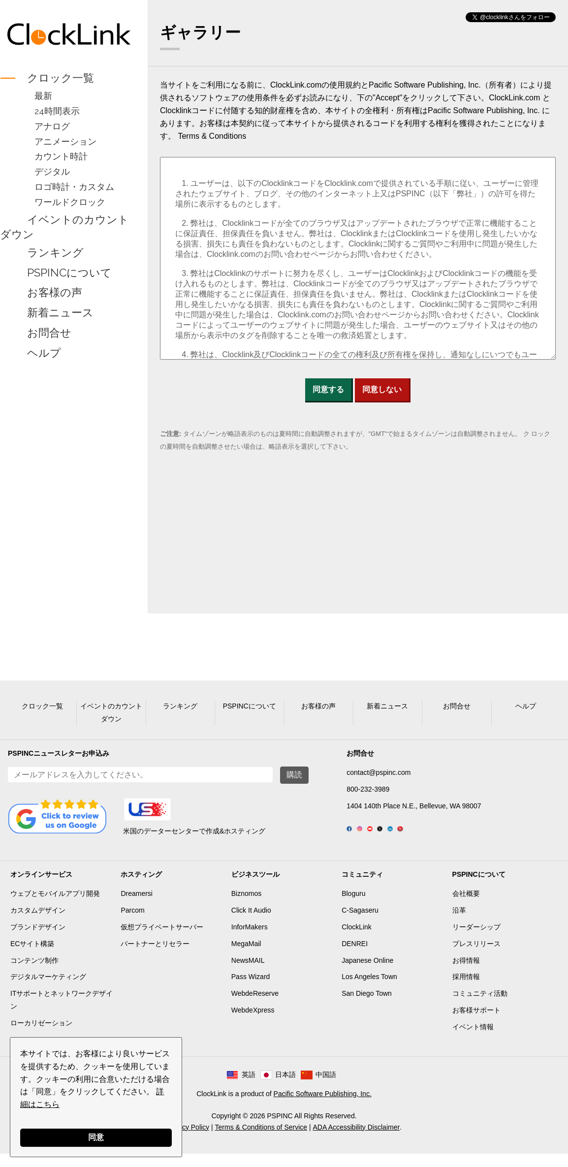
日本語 (285, 1088)
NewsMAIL (248, 974)
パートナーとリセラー (155, 957)
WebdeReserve (255, 1007)
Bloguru (353, 907)
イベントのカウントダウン (64, 227)
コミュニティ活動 (479, 1007)
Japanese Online (367, 974)
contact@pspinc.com (378, 772)
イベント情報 (473, 1040)
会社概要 (466, 907)
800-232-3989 (368, 789)
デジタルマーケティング (48, 990)
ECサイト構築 (32, 957)
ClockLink (357, 940)
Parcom (132, 923)
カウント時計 (61, 156)
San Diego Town (367, 1007)
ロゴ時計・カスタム (74, 187)
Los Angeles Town (369, 990)
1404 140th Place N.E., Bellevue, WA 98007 (414, 806)
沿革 (459, 923)
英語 (248, 1088)
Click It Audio (251, 923)
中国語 (326, 1088)
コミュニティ (362, 887)
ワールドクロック (69, 202)
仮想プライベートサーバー (162, 940)
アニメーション (65, 141)
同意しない (382, 389)
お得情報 (466, 974)
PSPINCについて (69, 272)
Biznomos (246, 907)
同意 (96, 1137)
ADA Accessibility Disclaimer (356, 1140)
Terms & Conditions (212, 136)
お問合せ (49, 332)
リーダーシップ (476, 940)
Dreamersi (137, 907)
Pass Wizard (250, 990)
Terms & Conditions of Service (261, 1140)
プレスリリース (476, 957)
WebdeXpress (253, 1023)
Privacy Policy (187, 1140)
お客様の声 (54, 292)
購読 (294, 774)
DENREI (355, 957)
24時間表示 (57, 111)
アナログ (52, 126)
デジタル (52, 171)
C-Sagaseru (360, 923)
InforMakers (249, 940)
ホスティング (141, 887)
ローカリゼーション (41, 1036)
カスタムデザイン (37, 923)
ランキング (55, 252)
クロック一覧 (60, 77)
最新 (43, 96)
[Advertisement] (69, 517)
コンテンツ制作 (34, 974)
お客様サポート (476, 1023)
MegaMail (246, 957)
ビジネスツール (255, 887)
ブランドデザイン (37, 940)
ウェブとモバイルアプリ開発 (55, 907)
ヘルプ (44, 352)
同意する (328, 389)
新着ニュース (60, 313)
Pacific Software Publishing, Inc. (323, 1107)
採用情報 (466, 990)
